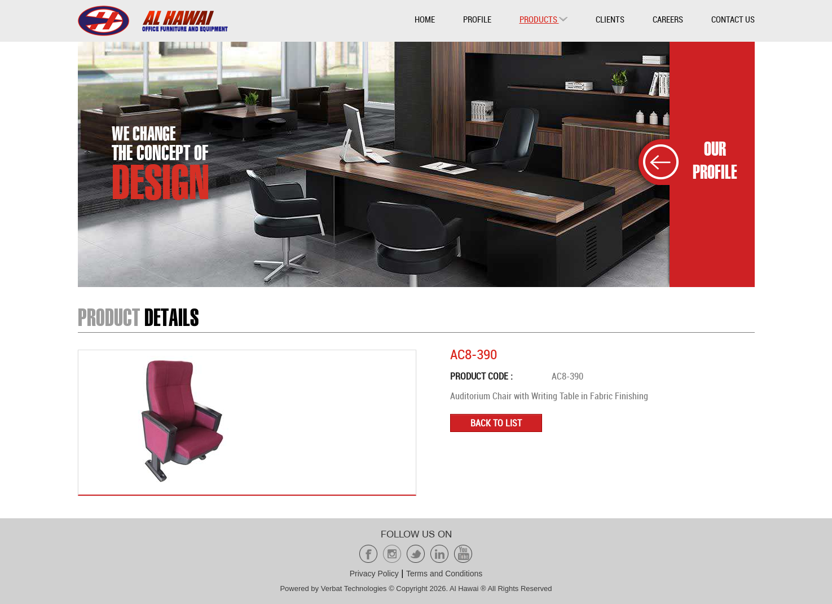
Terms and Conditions (444, 573)
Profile (477, 19)
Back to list (496, 423)
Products (543, 19)
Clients (610, 19)
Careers (668, 19)
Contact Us (733, 19)
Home (425, 19)
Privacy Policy (374, 573)
